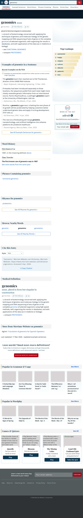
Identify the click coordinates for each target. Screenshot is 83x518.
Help (4, 483)
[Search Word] (79, 3)
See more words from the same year (16, 164)
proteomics (7, 203)
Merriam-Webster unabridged (26, 355)
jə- (27, 27)
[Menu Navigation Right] (81, 7)
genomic (5, 228)
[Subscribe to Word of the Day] (63, 127)
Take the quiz (72, 460)
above (28, 153)
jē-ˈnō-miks (17, 27)
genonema (38, 228)
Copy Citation (26, 268)
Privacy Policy (41, 483)
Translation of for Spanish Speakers (26, 331)
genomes (5, 41)
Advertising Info (20, 483)
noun (19, 22)
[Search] (45, 3)
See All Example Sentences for (25, 132)
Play (10, 457)
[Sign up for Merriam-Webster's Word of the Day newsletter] (53, 475)
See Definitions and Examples (67, 119)
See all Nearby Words (25, 234)
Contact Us (31, 483)
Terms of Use (51, 483)
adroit (66, 115)
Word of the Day (67, 112)
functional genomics (10, 179)
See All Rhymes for (26, 209)
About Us (10, 483)
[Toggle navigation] (2, 2)
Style (4, 253)
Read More (11, 75)
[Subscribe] (77, 474)
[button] (75, 7)
